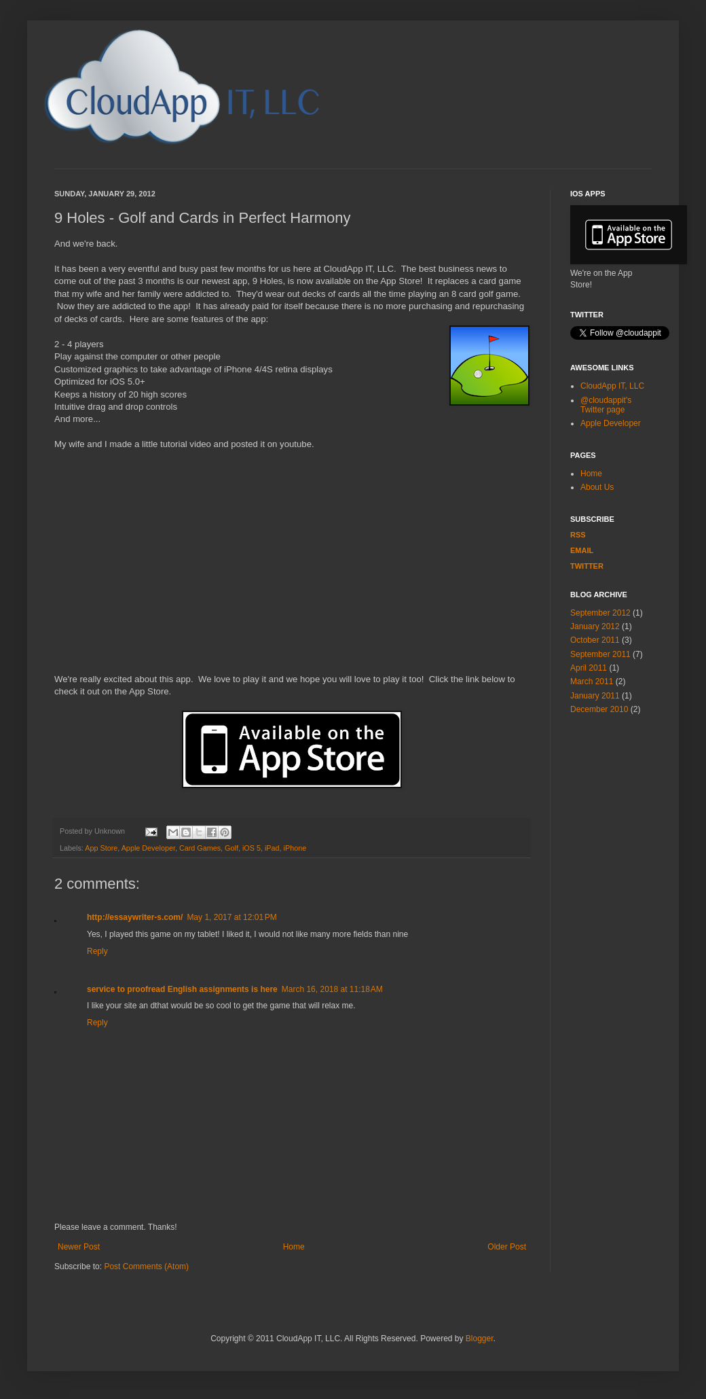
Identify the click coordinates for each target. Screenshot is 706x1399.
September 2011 (600, 654)
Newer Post (79, 1247)
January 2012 (595, 626)
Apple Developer (148, 848)
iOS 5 (251, 848)
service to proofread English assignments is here (182, 989)
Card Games (200, 848)
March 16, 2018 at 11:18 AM (332, 989)
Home (294, 1247)
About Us (597, 487)
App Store (101, 848)
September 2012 (600, 613)
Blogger (480, 1338)
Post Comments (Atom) (146, 1266)
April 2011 (588, 668)
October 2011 (595, 640)
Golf (231, 848)
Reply (97, 951)
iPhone (295, 848)
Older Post (506, 1247)
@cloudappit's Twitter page (605, 404)
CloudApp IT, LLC (612, 386)
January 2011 (595, 696)
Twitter (586, 566)
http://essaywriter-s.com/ (135, 917)
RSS (578, 535)
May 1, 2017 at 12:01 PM (231, 917)
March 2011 (591, 681)
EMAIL (581, 550)
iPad (272, 848)
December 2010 (599, 709)
